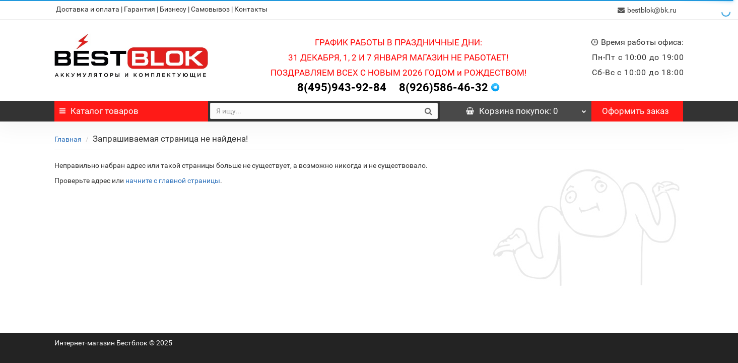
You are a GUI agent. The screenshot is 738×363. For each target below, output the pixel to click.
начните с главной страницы (172, 179)
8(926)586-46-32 (443, 86)
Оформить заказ (635, 110)
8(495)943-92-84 (341, 86)
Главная (68, 138)
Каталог (99, 110)
